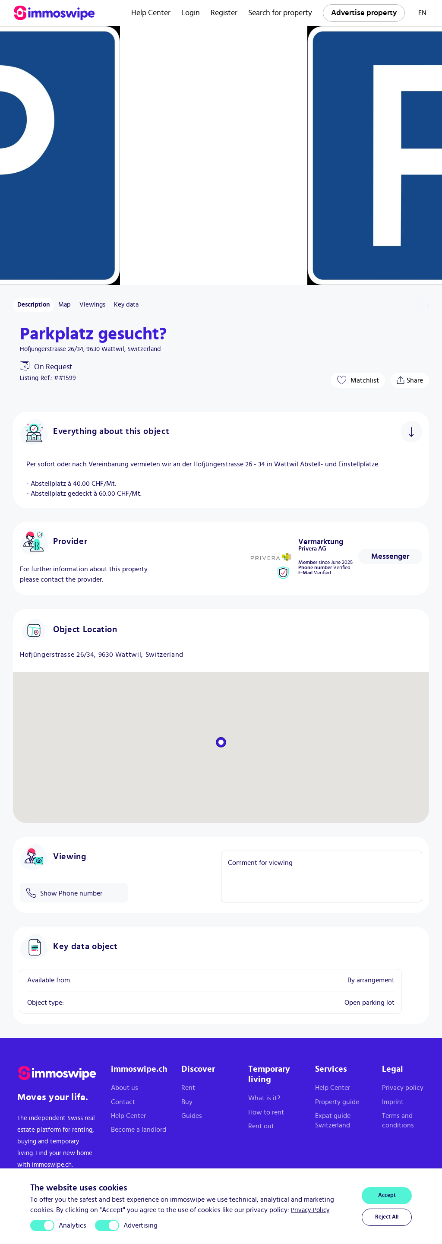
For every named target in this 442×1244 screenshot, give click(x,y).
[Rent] (207, 1087)
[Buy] (207, 1102)
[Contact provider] (390, 556)
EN (422, 12)
